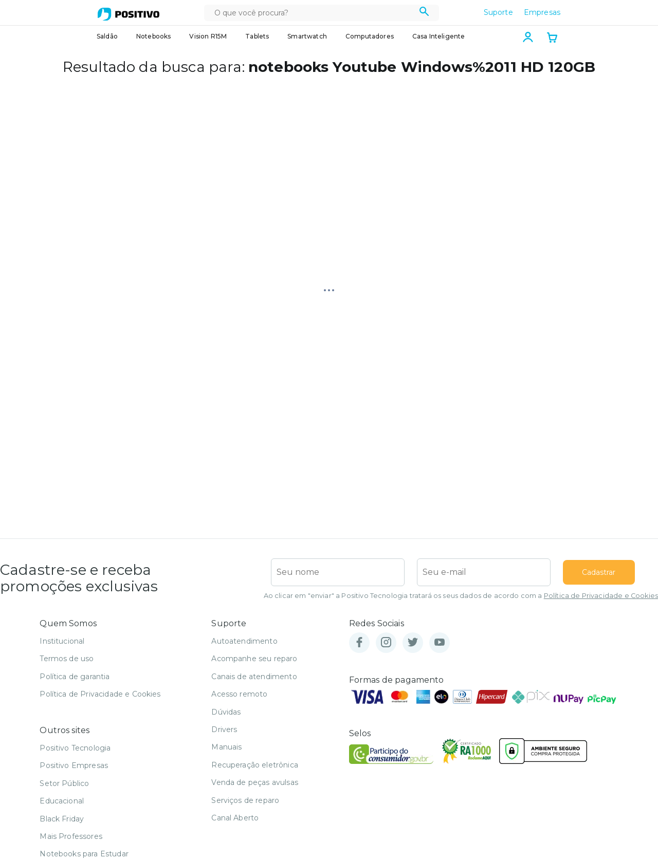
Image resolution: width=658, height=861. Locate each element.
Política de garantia (74, 676)
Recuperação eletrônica (254, 765)
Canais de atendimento (254, 676)
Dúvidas (226, 712)
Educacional (62, 801)
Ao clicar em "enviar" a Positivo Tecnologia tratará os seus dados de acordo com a (461, 596)
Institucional (62, 641)
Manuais (226, 747)
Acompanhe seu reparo (254, 658)
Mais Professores (71, 836)
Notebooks (153, 36)
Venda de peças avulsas (254, 782)
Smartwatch (307, 36)
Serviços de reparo (245, 800)
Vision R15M (208, 36)
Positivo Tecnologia (75, 748)
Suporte (498, 12)
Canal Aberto (235, 817)
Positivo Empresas (74, 765)
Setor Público (64, 783)
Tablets (257, 36)
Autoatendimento (244, 641)
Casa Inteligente (438, 36)
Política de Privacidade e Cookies (601, 596)
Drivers (224, 729)
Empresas (542, 12)
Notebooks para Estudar (84, 853)
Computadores (369, 36)
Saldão (107, 36)
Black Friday (62, 818)
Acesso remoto (239, 694)
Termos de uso (67, 658)
